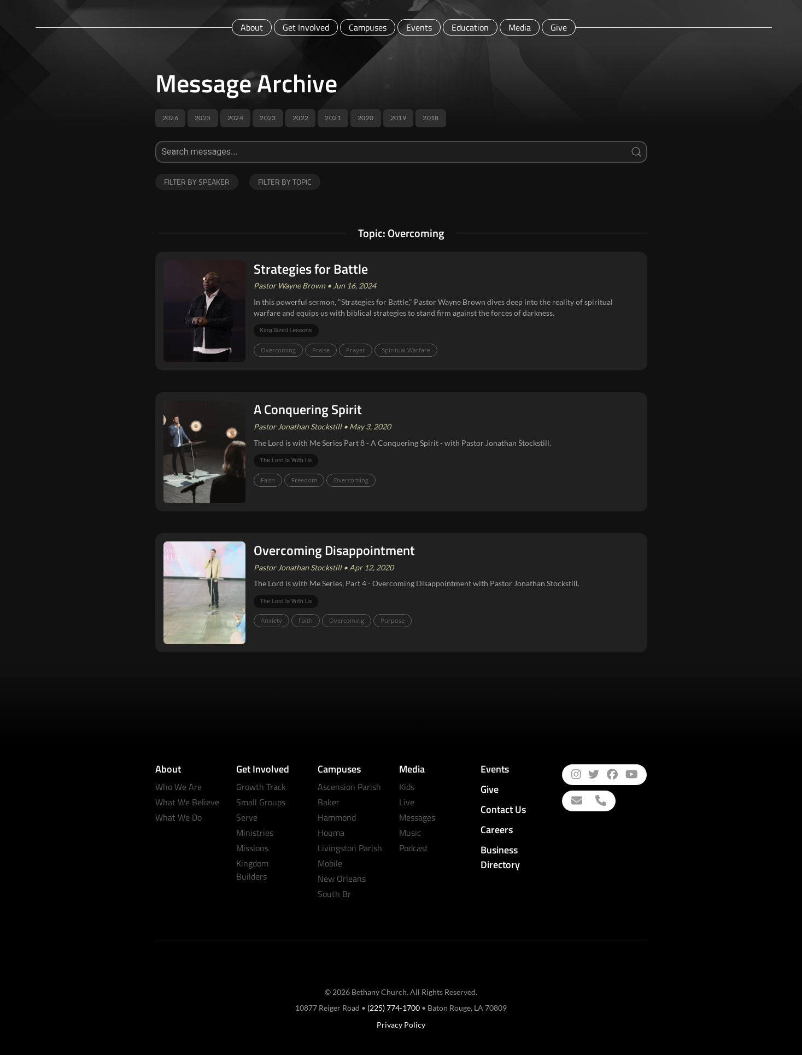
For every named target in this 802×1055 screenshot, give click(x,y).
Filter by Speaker (197, 181)
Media (519, 27)
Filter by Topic (285, 181)
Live (406, 802)
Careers (497, 829)
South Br (334, 893)
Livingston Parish (350, 847)
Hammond (337, 817)
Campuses (368, 27)
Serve (246, 817)
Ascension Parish (349, 786)
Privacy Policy (401, 1024)
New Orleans (342, 878)
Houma (331, 832)
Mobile (330, 863)
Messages (417, 817)
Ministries (254, 832)
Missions (252, 847)
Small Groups (260, 802)
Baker (328, 802)
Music (410, 832)
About (252, 27)
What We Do (178, 817)
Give (559, 27)
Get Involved (306, 27)
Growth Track (261, 786)
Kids (406, 786)
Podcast (413, 847)
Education (470, 27)
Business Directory (500, 857)
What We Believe (187, 802)
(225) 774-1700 (393, 1007)
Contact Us (503, 809)
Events (419, 27)
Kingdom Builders (252, 870)
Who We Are (178, 786)
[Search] (401, 152)
